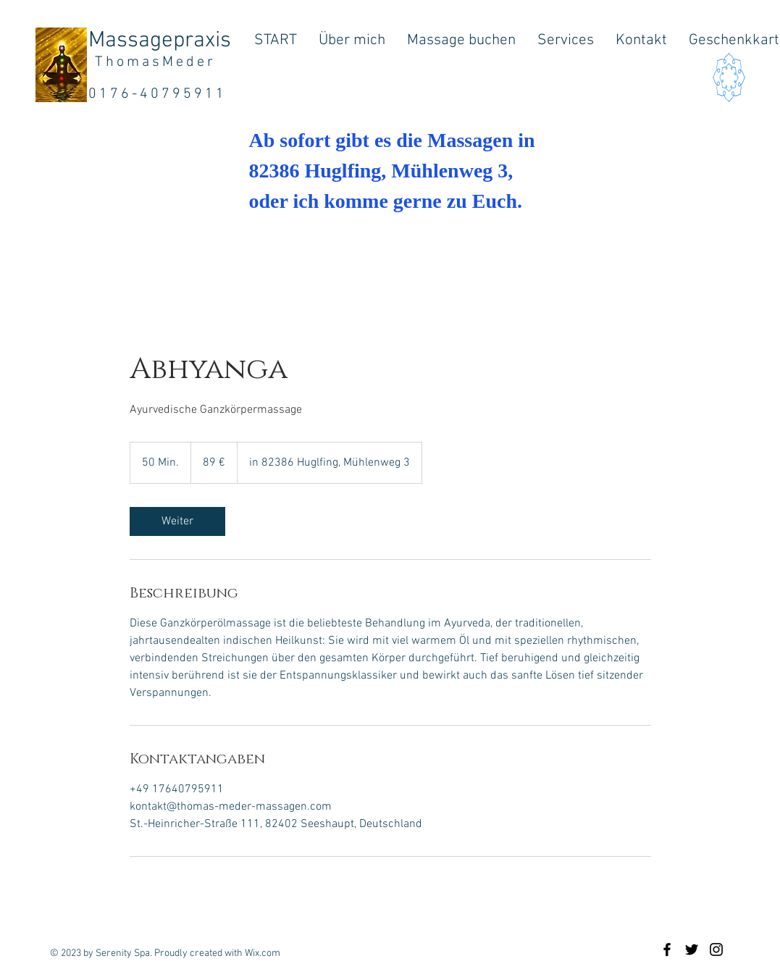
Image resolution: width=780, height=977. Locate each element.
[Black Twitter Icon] (691, 949)
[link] (177, 521)
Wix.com (262, 953)
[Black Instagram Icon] (716, 949)
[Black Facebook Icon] (667, 949)
